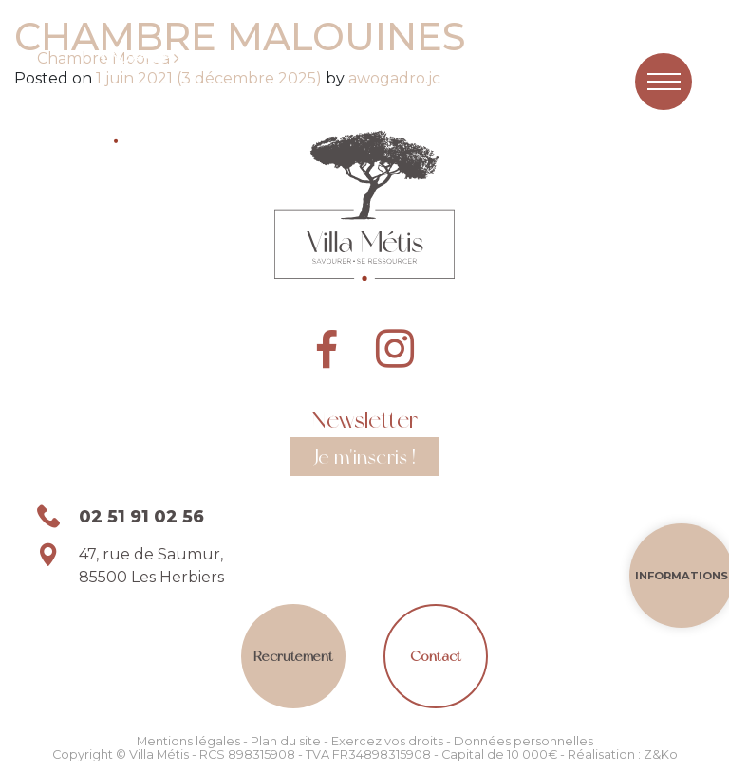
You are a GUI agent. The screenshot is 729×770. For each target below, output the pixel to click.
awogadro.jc (392, 78)
